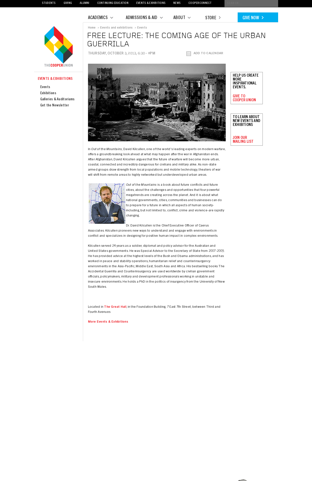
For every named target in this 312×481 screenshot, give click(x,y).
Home (92, 27)
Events (45, 87)
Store (212, 18)
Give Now (253, 18)
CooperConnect (200, 3)
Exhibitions (48, 93)
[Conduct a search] (251, 3)
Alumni (84, 3)
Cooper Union (58, 46)
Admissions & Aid (147, 18)
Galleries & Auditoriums (57, 99)
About (185, 18)
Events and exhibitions (116, 27)
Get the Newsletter (54, 105)
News (177, 3)
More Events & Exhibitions (108, 322)
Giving (68, 3)
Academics (103, 18)
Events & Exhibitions (151, 3)
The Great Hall (115, 307)
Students (49, 3)
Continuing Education (112, 3)
